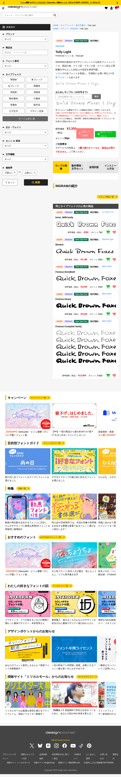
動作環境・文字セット (77, 168)
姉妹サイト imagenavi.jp (44, 766)
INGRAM (74, 29)
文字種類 (8, 154)
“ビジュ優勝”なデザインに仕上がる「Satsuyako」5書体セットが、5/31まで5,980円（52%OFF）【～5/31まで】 (60, 2)
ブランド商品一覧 (106, 200)
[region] (85, 103)
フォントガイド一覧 (51, 447)
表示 (96, 96)
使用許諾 (94, 169)
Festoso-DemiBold (65, 275)
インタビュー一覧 (60, 589)
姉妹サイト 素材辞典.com (69, 766)
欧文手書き (80, 25)
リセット (10, 182)
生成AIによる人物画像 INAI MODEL (99, 766)
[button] (116, 422)
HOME (55, 25)
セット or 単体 (11, 141)
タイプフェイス (67, 25)
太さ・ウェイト (12, 127)
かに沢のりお (107, 216)
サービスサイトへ (85, 680)
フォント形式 (11, 61)
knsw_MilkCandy (64, 221)
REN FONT (107, 270)
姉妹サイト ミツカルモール (18, 766)
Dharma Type (107, 243)
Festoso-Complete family (68, 330)
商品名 (7, 47)
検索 (36, 182)
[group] (27, 423)
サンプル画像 (61, 169)
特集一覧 (22, 492)
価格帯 (7, 167)
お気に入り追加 (84, 133)
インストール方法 (110, 169)
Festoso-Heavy (63, 302)
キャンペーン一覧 (38, 401)
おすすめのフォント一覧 (50, 541)
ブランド (8, 34)
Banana (59, 248)
